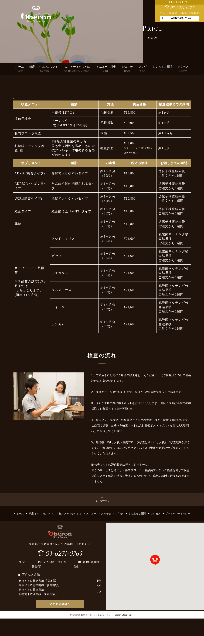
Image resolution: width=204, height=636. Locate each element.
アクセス (183, 69)
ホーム (19, 69)
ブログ (142, 69)
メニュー (91, 513)
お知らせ (127, 69)
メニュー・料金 (106, 69)
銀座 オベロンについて (43, 69)
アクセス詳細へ (60, 603)
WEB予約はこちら (182, 18)
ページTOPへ (102, 501)
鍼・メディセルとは (77, 69)
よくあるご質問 (162, 69)
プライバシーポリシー (177, 513)
